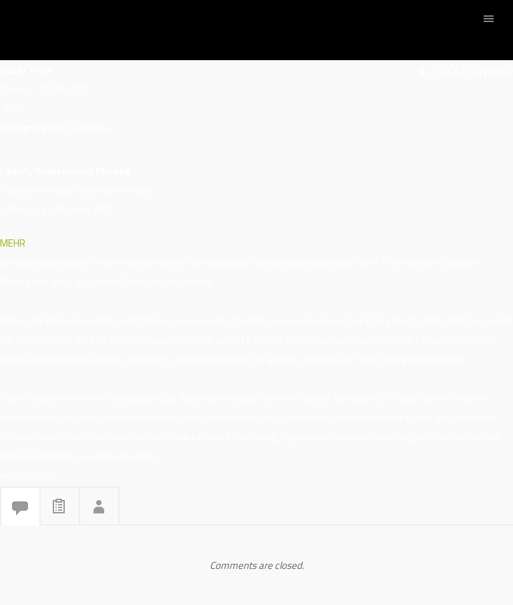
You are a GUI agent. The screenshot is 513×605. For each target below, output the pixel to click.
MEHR (12, 243)
